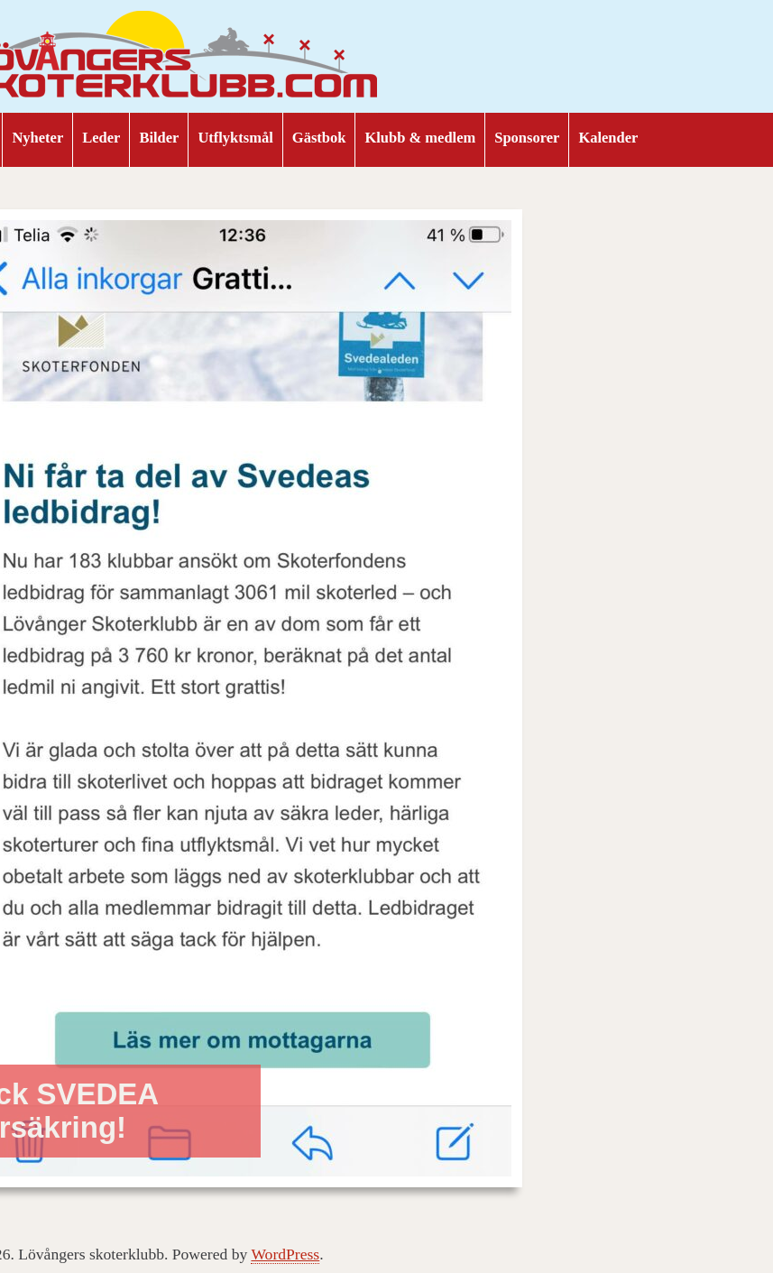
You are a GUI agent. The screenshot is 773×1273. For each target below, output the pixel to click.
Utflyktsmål (235, 137)
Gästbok (319, 137)
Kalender (608, 137)
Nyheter (37, 137)
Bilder (159, 137)
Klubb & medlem (419, 137)
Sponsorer (526, 137)
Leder (101, 137)
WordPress (285, 1254)
